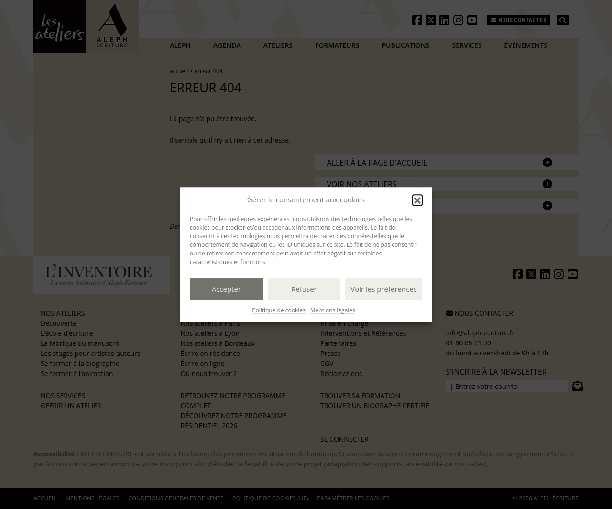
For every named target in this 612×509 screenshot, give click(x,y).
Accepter (226, 289)
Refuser (304, 289)
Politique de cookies (279, 310)
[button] (417, 200)
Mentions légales (332, 310)
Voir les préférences (383, 289)
